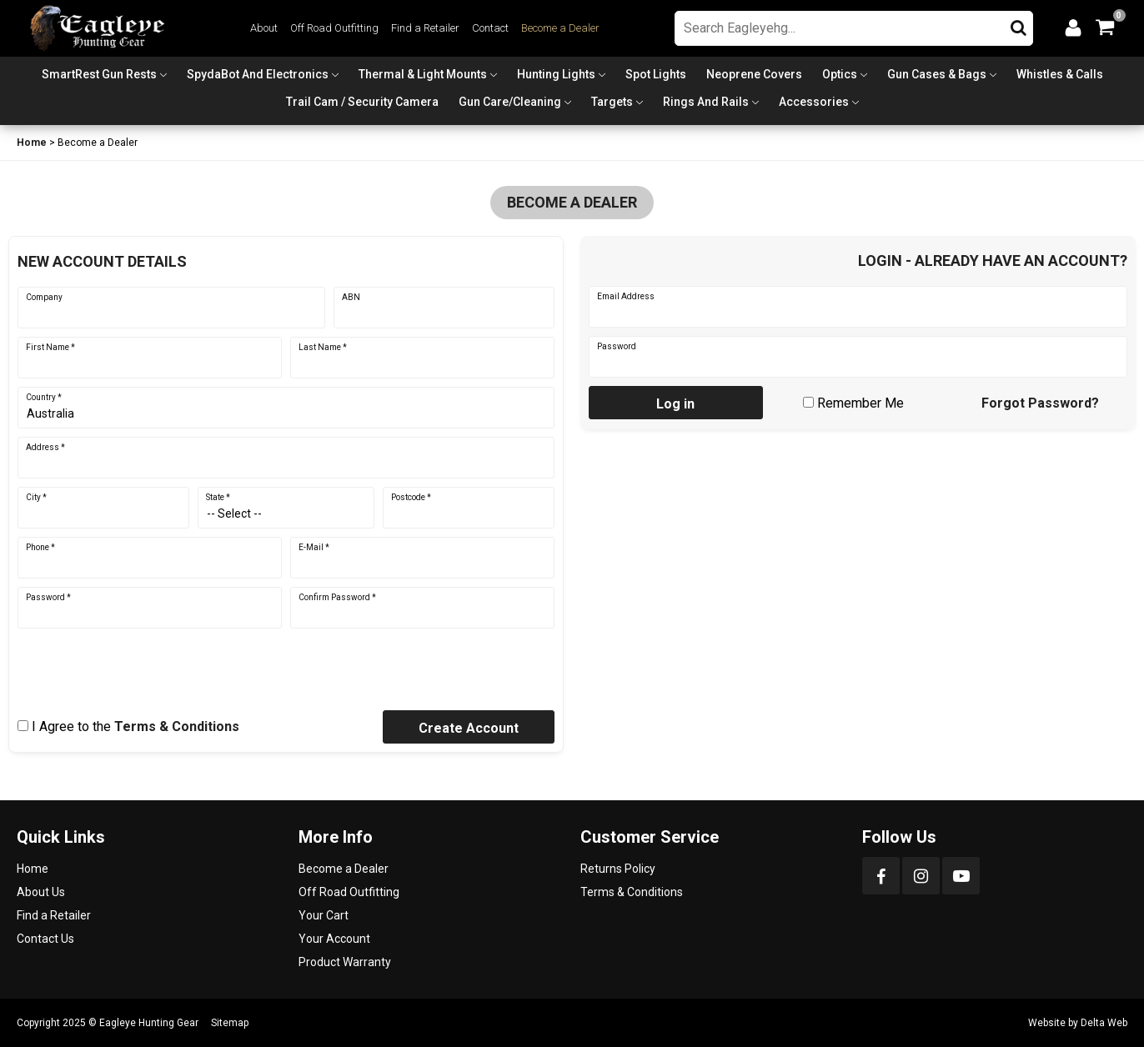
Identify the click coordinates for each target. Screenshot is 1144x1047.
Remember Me (860, 403)
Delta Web (1104, 1023)
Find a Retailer (425, 28)
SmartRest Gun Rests (99, 74)
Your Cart (324, 915)
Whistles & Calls (1059, 74)
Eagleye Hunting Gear (148, 1023)
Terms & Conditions (176, 726)
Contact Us (45, 938)
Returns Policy (617, 868)
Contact (490, 28)
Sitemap (229, 1023)
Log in (675, 404)
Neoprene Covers (754, 74)
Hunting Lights (556, 74)
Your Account (334, 938)
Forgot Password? (1040, 403)
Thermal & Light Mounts (423, 74)
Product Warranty (345, 962)
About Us (41, 892)
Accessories (814, 101)
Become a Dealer (560, 28)
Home (32, 142)
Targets (612, 101)
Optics (839, 74)
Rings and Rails (706, 101)
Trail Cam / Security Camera (362, 101)
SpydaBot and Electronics (258, 74)
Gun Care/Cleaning (510, 101)
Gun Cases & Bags (936, 74)
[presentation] (144, 669)
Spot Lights (655, 74)
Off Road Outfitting (334, 28)
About (264, 28)
